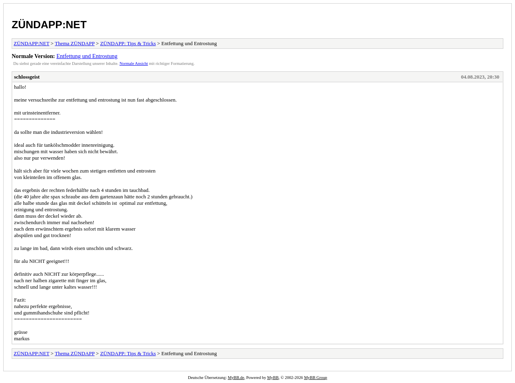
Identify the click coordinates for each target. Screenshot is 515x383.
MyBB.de (236, 377)
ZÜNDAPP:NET (49, 25)
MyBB (272, 377)
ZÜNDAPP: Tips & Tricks (128, 43)
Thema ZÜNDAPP (75, 43)
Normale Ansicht (133, 63)
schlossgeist (27, 77)
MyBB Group (315, 377)
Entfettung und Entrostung (86, 56)
